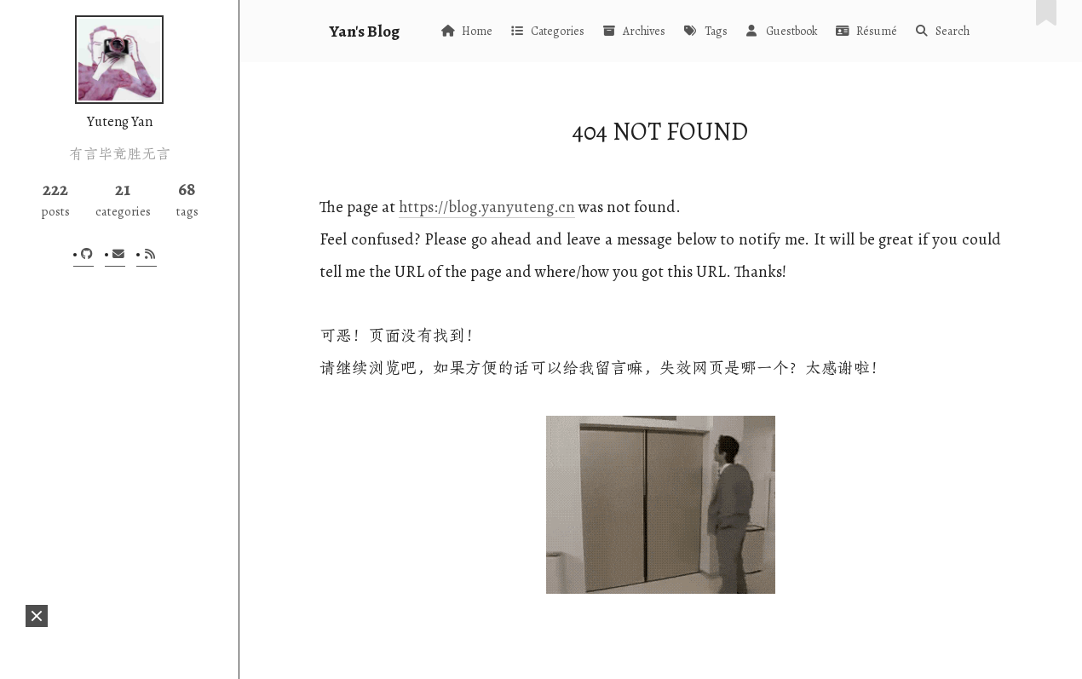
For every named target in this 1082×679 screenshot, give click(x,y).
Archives (633, 31)
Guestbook (781, 31)
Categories (546, 31)
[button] (37, 616)
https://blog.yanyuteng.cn (487, 206)
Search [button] (942, 31)
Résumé (866, 31)
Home (466, 31)
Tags (704, 31)
